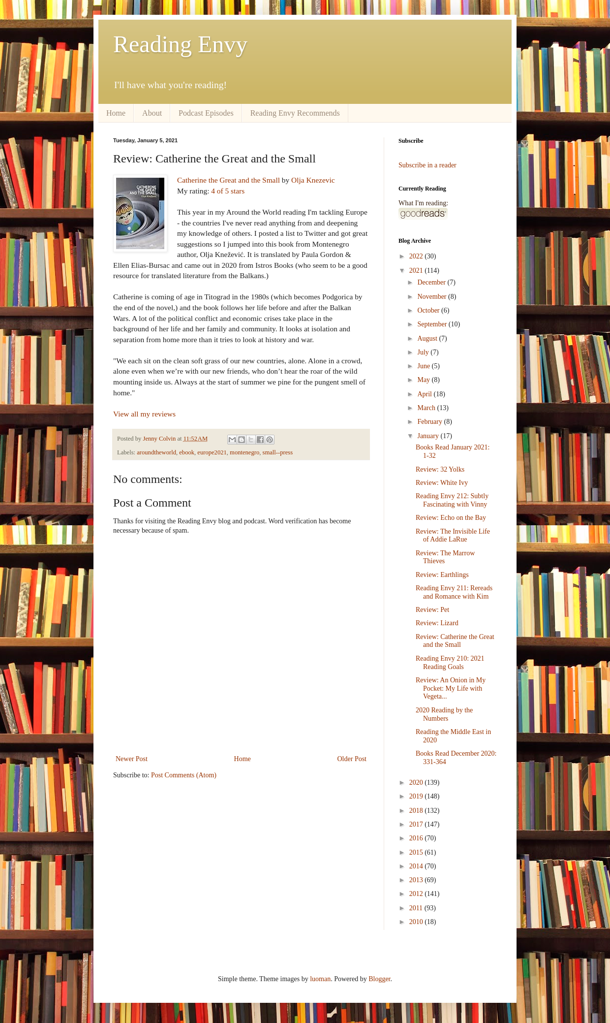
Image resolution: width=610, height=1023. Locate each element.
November (432, 296)
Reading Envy (180, 44)
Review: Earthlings (442, 574)
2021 (417, 270)
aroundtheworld (156, 452)
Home (115, 113)
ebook (186, 452)
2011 (417, 908)
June (424, 366)
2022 (417, 256)
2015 (417, 852)
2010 (417, 922)
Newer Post (132, 759)
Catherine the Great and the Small (228, 180)
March (427, 408)
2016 (417, 838)
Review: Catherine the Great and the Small (455, 641)
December (432, 282)
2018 (417, 810)
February (430, 421)
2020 (417, 782)
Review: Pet (432, 609)
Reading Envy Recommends (295, 113)
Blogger (379, 979)
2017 (417, 824)
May (424, 380)
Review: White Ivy (442, 482)
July (423, 352)
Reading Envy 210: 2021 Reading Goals (450, 663)
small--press (278, 452)
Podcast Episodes (206, 113)
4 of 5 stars (227, 191)
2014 (417, 866)
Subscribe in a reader (427, 165)
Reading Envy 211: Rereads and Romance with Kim (454, 592)
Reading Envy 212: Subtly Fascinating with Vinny (452, 500)
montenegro (244, 452)
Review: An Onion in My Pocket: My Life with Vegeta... (451, 688)
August (428, 338)
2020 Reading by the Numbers (444, 714)
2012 (417, 893)
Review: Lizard (437, 623)
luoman (320, 979)
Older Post (352, 759)
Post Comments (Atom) (183, 775)
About (152, 113)
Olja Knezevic (313, 180)
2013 (417, 880)
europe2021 (211, 452)
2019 (417, 796)
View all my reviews (144, 414)
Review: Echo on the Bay (451, 517)
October (429, 310)
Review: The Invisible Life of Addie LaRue (453, 535)
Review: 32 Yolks (440, 469)
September (432, 324)
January (428, 436)
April (425, 394)
